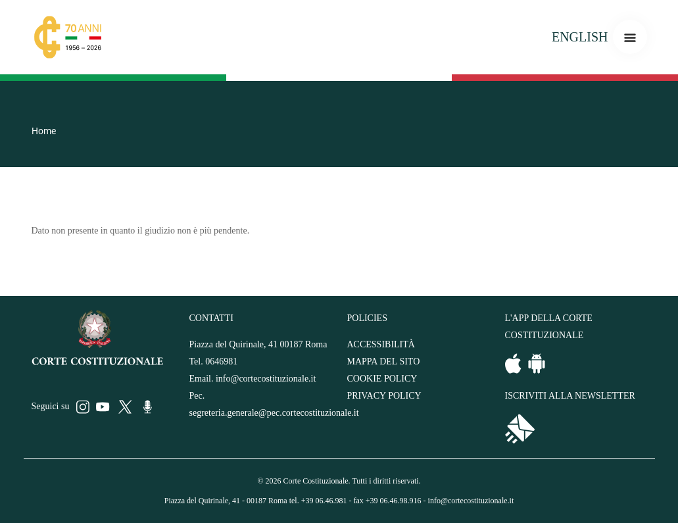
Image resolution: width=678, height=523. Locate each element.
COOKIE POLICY (382, 379)
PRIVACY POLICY (384, 396)
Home (44, 131)
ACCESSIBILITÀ (381, 344)
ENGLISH (580, 37)
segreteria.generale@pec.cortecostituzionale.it (274, 413)
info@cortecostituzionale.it (266, 379)
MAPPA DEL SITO (383, 361)
